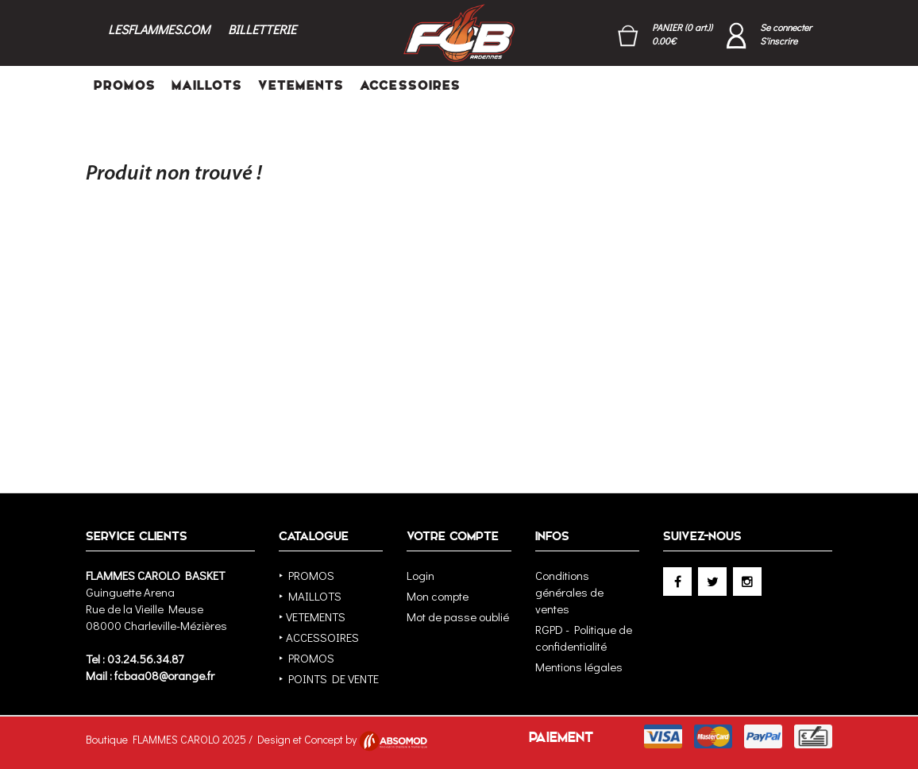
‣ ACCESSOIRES (319, 637)
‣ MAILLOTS (310, 596)
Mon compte (438, 596)
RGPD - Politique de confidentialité (583, 637)
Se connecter (786, 27)
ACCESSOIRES (410, 85)
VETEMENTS (301, 85)
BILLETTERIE (262, 29)
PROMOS (125, 85)
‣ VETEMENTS (312, 616)
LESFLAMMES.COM (159, 29)
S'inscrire (778, 40)
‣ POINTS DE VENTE (329, 678)
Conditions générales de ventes (569, 591)
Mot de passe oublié (458, 616)
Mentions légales (579, 666)
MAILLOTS (207, 85)
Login (420, 575)
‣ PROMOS (306, 575)
